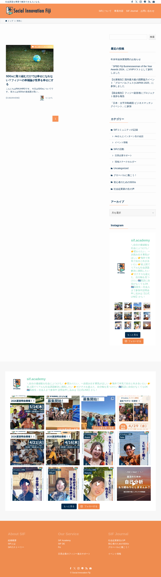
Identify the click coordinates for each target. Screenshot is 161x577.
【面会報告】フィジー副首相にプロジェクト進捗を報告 (133, 95)
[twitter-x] (136, 2)
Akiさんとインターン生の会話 (129, 136)
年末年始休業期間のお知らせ (126, 59)
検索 (152, 37)
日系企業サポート (123, 155)
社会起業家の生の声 (124, 189)
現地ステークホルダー (125, 162)
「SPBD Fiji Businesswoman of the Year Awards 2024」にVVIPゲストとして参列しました (131, 69)
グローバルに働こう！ (125, 175)
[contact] (153, 2)
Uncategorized (121, 168)
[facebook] (132, 2)
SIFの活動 (119, 149)
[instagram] (141, 2)
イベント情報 (121, 142)
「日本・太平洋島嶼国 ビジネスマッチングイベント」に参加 (132, 105)
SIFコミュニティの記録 (126, 129)
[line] (145, 2)
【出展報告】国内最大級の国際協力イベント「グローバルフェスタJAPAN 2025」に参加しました (133, 82)
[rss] (149, 2)
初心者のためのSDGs (125, 182)
